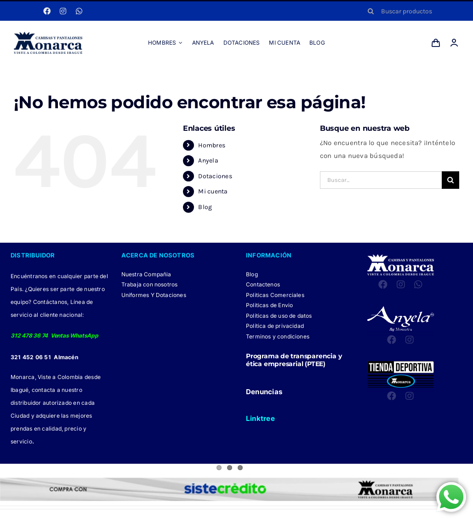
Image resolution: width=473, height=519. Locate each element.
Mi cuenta (213, 191)
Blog (205, 207)
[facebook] (47, 11)
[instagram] (63, 11)
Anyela (208, 160)
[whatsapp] (79, 11)
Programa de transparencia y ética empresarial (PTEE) (294, 360)
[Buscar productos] (410, 11)
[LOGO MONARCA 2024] (48, 35)
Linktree (260, 418)
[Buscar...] (381, 180)
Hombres (211, 145)
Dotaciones (215, 176)
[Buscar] (371, 11)
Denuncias (264, 391)
